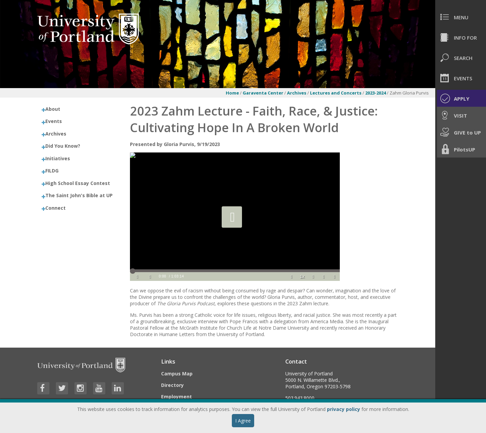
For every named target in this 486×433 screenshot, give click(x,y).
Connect (55, 208)
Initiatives (57, 158)
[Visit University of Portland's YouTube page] (99, 388)
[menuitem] (460, 16)
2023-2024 (376, 93)
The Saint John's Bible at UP (79, 195)
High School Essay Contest (77, 183)
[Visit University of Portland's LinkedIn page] (118, 388)
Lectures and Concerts (336, 93)
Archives (297, 93)
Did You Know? (62, 146)
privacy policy (343, 409)
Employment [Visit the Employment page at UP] (176, 396)
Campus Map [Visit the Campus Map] (177, 373)
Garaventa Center (263, 93)
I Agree (243, 420)
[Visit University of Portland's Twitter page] (62, 388)
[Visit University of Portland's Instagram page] (80, 388)
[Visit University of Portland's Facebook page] (43, 388)
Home (232, 93)
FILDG (52, 170)
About (52, 109)
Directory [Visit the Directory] (172, 385)
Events (53, 121)
